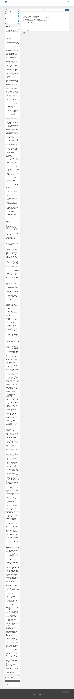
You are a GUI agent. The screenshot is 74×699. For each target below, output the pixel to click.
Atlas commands (13, 95)
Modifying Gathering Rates (11, 428)
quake (17, 487)
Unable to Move (11, 623)
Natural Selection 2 (14, 444)
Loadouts (10, 391)
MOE (16, 430)
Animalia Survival (13, 65)
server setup (12, 538)
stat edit (7, 581)
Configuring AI (15, 170)
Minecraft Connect (16, 420)
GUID (10, 314)
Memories (11, 416)
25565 (8, 29)
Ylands (8, 672)
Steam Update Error (11, 585)
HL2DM (9, 319)
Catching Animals (10, 133)
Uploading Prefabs (8, 635)
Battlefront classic (8, 114)
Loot (11, 394)
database (8, 213)
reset (15, 501)
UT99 (7, 641)
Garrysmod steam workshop (14, 299)
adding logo (12, 46)
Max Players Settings (13, 410)
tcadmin (7, 601)
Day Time (13, 215)
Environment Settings (8, 266)
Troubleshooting (9, 622)
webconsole (7, 660)
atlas (9, 95)
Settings (7, 547)
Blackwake (8, 125)
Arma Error (8, 88)
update (17, 628)
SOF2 (11, 555)
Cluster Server (14, 155)
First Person (10, 280)
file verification (14, 279)
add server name (16, 42)
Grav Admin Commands (14, 308)
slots (14, 554)
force (13, 283)
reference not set (8, 498)
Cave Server (14, 133)
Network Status (27, 4)
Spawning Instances (15, 566)
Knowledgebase (21, 4)
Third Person (10, 612)
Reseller (13, 501)
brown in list (9, 128)
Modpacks (11, 430)
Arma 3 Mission (12, 84)
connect (9, 173)
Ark (17, 66)
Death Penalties (9, 236)
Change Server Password (15, 140)
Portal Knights (9, 483)
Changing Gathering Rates (9, 144)
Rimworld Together (10, 505)
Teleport (14, 603)
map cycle (13, 403)
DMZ (13, 249)
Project (10, 486)
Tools (12, 616)
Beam (14, 115)
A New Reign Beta (10, 38)
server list (14, 530)
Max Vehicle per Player (14, 412)
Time (6, 613)
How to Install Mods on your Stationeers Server (45, 20)
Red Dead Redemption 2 (12, 497)
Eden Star (15, 254)
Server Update (10, 540)
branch (7, 126)
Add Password (12, 42)
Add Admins (14, 41)
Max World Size (12, 413)
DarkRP (16, 211)
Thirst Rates (16, 612)
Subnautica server (13, 592)
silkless (9, 550)
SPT (14, 567)
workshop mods (14, 663)
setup (10, 547)
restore (14, 502)
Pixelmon (10, 474)
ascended (17, 92)
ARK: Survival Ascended (12, 80)
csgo (7, 201)
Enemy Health (10, 261)
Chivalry (8, 149)
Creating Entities (15, 192)
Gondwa (7, 308)
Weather (12, 657)
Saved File (10, 516)
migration (8, 419)
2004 (6, 29)
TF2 (11, 607)
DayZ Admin (9, 218)
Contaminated (13, 181)
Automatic (11, 100)
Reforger (11, 498)
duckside (10, 253)
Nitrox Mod (8, 457)
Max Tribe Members (8, 412)
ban (16, 105)
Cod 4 (15, 159)
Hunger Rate (7, 352)
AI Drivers (9, 60)
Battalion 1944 (12, 110)
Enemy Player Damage (15, 261)
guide (12, 314)
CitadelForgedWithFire (10, 153)
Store (9, 4)
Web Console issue (13, 659)
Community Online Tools (9, 166)
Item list (12, 372)
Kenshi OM (13, 378)
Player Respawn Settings (13, 477)
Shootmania (12, 548)
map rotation (8, 406)
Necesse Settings (13, 453)
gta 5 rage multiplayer (10, 311)
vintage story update (12, 650)
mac (11, 399)
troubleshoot (11, 620)
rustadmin (14, 511)
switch (14, 597)
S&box (13, 512)
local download (13, 391)
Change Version (8, 141)
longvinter (8, 394)
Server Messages (14, 531)
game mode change (10, 291)
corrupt (13, 184)
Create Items (7, 192)
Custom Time (12, 207)
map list (12, 405)
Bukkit (10, 129)
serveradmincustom (8, 542)
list (10, 390)
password (8, 469)
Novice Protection (15, 458)
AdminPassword (12, 57)
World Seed (10, 668)
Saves (7, 518)
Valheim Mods (9, 645)
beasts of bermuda (10, 118)
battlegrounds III (14, 114)
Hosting (12, 322)
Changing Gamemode (12, 143)
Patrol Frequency (8, 470)
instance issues (15, 363)
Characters (12, 145)
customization (7, 210)
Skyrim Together (14, 553)
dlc (11, 249)
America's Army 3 (8, 61)
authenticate (15, 96)
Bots (17, 125)
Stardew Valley (13, 575)
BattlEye (7, 115)
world (9, 664)
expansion (15, 272)
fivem (10, 281)
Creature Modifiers (14, 195)
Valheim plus (15, 645)
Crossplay (11, 196)
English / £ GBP (66, 691)
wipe (16, 661)
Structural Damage (11, 589)
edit (18, 254)
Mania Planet (15, 399)
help (16, 318)
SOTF (15, 558)
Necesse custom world (9, 448)
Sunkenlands (14, 595)
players (7, 479)
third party (7, 612)
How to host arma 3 (12, 341)
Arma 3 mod (10, 85)
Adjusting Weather (9, 50)
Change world (12, 141)
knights (9, 384)
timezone (13, 613)
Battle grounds (15, 113)
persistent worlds (10, 473)
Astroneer (7, 95)
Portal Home (7, 6)
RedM (16, 497)
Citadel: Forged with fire (11, 152)
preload (15, 483)
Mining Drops (7, 421)
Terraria (12, 604)
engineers (11, 263)
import (6, 356)
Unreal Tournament (10, 625)
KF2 (18, 380)
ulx (7, 623)
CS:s (16, 199)
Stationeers (10, 581)
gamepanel (8, 298)
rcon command (15, 494)
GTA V (10, 312)
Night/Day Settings (13, 455)
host (10, 322)
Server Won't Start (8, 541)
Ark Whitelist (7, 80)
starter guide (13, 578)
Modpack (8, 430)
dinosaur (11, 244)
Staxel (16, 581)
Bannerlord (13, 106)
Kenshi (9, 378)
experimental (13, 273)
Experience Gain (8, 273)
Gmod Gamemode (10, 307)
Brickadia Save (14, 126)
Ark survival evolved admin (12, 77)
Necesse (7, 445)
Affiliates (32, 4)
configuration (9, 169)
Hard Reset (13, 315)
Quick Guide (13, 490)
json (13, 377)
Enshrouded (16, 263)
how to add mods (12, 326)
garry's (14, 298)
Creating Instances (8, 194)
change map (13, 136)
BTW (11, 128)
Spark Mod (16, 562)
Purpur (6, 487)
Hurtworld (15, 352)
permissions (11, 472)
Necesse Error (14, 448)
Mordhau (8, 432)
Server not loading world (15, 533)
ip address (9, 370)
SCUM (15, 523)
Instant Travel (10, 365)
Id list (16, 355)
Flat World (10, 283)
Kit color (7, 384)
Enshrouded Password (13, 265)
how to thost (15, 348)
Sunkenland (8, 595)
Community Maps (14, 165)
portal (17, 482)
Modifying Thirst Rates (12, 429)
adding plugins (7, 49)
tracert (8, 618)
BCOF (8, 115)
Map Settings (16, 406)
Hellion (14, 318)
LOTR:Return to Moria (10, 396)
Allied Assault (16, 60)
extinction (10, 274)
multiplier (11, 441)
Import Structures (10, 356)
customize (12, 210)
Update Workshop (11, 631)
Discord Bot (9, 249)
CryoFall (7, 199)
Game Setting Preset (12, 295)
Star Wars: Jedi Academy (9, 574)
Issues (14, 370)
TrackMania (11, 618)
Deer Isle (15, 239)
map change (8, 403)
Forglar (11, 284)
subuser (13, 593)
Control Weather (8, 183)
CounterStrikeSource (10, 190)
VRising (7, 652)
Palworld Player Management (12, 465)
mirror (10, 421)
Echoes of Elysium (15, 253)
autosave (7, 102)
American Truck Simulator (14, 61)
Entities (17, 265)
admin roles (12, 56)
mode (10, 425)
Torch (14, 616)
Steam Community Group (11, 582)
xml (16, 671)
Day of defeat (11, 214)
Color (13, 162)
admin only (7, 53)
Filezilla (17, 279)
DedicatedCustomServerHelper (10, 239)
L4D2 (12, 384)
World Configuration (13, 664)
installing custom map (10, 362)
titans (16, 613)
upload (15, 631)
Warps (11, 653)
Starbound (8, 575)
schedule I (14, 519)
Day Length (12, 213)
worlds (14, 669)
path (12, 469)
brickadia (10, 126)
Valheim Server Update (11, 646)
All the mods (12, 60)
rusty (17, 511)
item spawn (15, 372)
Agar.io (14, 58)
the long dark (15, 609)
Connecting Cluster (15, 176)
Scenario (10, 518)
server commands (11, 526)
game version (10, 296)
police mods (9, 482)
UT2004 (15, 639)
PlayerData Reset (15, 478)
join (16, 374)
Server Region (11, 537)
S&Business (16, 512)
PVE (8, 487)
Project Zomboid (13, 486)
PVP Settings (13, 487)
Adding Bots (17, 45)
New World (11, 454)
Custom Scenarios (8, 207)
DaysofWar (14, 217)
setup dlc (14, 547)
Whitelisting (8, 661)
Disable (7, 247)
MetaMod (11, 417)
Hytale (7, 353)
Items (13, 373)
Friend (17, 286)
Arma (16, 80)
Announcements (14, 4)
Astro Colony (13, 94)
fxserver (14, 287)
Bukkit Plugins (13, 129)
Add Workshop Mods (13, 43)
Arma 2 (7, 81)
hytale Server (8, 355)
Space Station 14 (11, 562)
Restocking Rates (10, 502)
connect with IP (9, 176)
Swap (8, 597)
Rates (9, 494)
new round (7, 454)
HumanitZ (15, 351)
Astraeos (9, 94)
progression (7, 486)
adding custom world (8, 46)
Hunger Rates (11, 352)
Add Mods (8, 42)
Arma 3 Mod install (14, 85)
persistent (7, 473)
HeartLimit (9, 318)
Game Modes (16, 291)
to (11, 615)
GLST (10, 305)
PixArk (7, 474)
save (16, 514)
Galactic (7, 288)
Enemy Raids (7, 262)
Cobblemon (11, 159)
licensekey (14, 387)
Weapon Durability (8, 657)
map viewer (13, 408)
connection (11, 178)
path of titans (15, 469)
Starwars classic (15, 580)
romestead (11, 508)
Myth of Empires (11, 442)
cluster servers (9, 156)
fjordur (7, 283)
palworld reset (7, 466)
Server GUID (11, 530)
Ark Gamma (15, 72)
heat (11, 318)
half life (14, 314)
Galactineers (14, 288)
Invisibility (7, 370)
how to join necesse (10, 342)
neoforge (17, 453)
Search (67, 9)
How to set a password (10, 347)
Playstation (13, 479)
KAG (15, 377)
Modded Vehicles (15, 424)
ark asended (13, 68)
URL (13, 638)
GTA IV (16, 311)
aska (7, 94)
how (8, 324)
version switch (7, 649)
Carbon (12, 132)
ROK (14, 507)
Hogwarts (7, 321)
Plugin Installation (8, 481)
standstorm (7, 570)
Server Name (8, 533)
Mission (17, 421)
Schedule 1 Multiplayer (9, 519)
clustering (12, 158)
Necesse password (11, 450)
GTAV (7, 314)
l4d (10, 384)
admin (13, 50)
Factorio (10, 275)
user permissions (11, 639)
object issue (7, 459)
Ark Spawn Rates (14, 73)
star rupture (11, 570)
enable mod (14, 257)
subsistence (8, 593)
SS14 (13, 568)
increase (7, 359)
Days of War (10, 217)
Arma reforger (13, 88)
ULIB (6, 623)
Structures (15, 589)
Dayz (7, 218)
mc (14, 413)
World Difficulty (9, 665)
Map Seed (13, 406)
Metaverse (14, 417)
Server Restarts (16, 537)
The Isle (10, 609)
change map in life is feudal (12, 137)
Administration (8, 57)
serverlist (12, 542)
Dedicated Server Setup (11, 238)
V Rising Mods (13, 642)
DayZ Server (11, 220)
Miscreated (13, 421)
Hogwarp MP (14, 319)
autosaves (9, 102)
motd (11, 432)
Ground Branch (12, 309)
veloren (12, 648)
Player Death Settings (12, 476)
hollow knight (13, 321)
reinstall (10, 500)
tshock (17, 622)
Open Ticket (7, 686)
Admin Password (12, 53)
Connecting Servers (8, 177)
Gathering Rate (8, 300)
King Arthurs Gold (14, 383)
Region (14, 498)
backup (13, 105)
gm (12, 305)
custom (14, 201)
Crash (13, 191)
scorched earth (9, 522)
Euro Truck (7, 270)
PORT (11, 482)
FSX (11, 287)
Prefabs (13, 483)
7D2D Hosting (16, 37)
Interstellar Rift (10, 369)
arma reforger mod (10, 89)
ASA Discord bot (14, 91)
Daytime (17, 217)
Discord (7, 249)
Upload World (9, 634)
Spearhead (11, 567)
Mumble (17, 441)
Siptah (15, 551)
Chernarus (14, 148)
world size (15, 668)
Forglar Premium (14, 284)
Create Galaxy (16, 191)
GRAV (9, 308)
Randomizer (7, 494)
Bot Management (14, 125)
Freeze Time (14, 286)
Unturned (15, 628)
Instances (7, 365)
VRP (9, 652)
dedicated (7, 237)
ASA (6, 91)
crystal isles (10, 199)
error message (9, 267)
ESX (15, 269)
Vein (10, 648)
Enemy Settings (12, 262)
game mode (14, 290)
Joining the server (11, 377)
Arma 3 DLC (7, 84)
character (9, 145)
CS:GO (14, 199)
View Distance (11, 649)
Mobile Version (8, 423)
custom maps (14, 203)
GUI (8, 314)
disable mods (9, 248)
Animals (7, 66)
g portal (17, 287)
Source (14, 559)
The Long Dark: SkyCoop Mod (12, 611)
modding (8, 425)
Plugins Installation (16, 481)
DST (16, 252)
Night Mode (15, 454)
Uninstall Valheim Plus (13, 624)
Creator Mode (10, 195)
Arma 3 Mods (9, 87)
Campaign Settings (8, 132)
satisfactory (12, 514)
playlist (10, 479)
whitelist (15, 660)
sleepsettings (12, 554)
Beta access (15, 122)
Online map (10, 459)
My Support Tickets (9, 677)
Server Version (16, 540)
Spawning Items (8, 567)
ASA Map (7, 92)
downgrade (7, 252)
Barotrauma (15, 107)
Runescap (7, 509)
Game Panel (7, 292)
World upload (10, 669)
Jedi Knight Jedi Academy (11, 374)
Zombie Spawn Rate (11, 672)
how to (11, 324)
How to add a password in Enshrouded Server (12, 325)
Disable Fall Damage (14, 247)
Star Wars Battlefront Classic (12, 571)
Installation (15, 360)
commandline (10, 163)
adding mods (11, 47)
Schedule (15, 518)
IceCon (12, 355)
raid (15, 493)
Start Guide (14, 577)
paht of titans (9, 463)
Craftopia (10, 191)
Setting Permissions (13, 546)
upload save (13, 632)
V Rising (9, 641)
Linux (9, 390)
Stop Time (11, 588)
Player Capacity (13, 474)
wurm (8, 671)
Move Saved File (15, 440)
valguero (7, 643)
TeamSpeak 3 (10, 603)
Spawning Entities (10, 566)
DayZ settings (11, 233)
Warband (8, 653)
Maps (16, 408)
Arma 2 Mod (14, 81)
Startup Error (9, 580)
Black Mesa (10, 123)
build (14, 128)
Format (7, 286)
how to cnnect (12, 330)
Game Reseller (16, 294)
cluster (10, 155)
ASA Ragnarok (11, 92)
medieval (11, 414)
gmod (7, 307)
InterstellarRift (15, 369)
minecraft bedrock (10, 420)
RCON (12, 494)
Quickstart (10, 491)
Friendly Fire (8, 287)
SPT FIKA (17, 567)
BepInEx (11, 121)
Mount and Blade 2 (10, 436)
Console (10, 180)
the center (15, 607)
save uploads (11, 515)
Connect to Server (11, 174)
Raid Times (17, 493)
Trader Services (9, 619)
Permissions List (16, 472)
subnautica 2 (8, 592)
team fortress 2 (12, 601)
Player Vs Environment (10, 478)
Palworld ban (16, 463)
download (10, 252)
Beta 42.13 (11, 122)
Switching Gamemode (10, 600)
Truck (14, 622)
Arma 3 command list (9, 83)
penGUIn (7, 472)
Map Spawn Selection (8, 408)
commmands (9, 165)
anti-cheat (10, 66)
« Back (23, 32)
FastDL (9, 277)
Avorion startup (15, 103)
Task (16, 600)
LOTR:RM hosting (9, 398)
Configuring (10, 170)
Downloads (7, 682)
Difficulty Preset (11, 243)
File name (12, 278)
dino (8, 244)
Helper (6, 319)
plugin (17, 479)
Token (13, 615)
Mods (14, 430)
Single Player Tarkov (10, 551)
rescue (11, 501)
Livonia (12, 390)
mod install (14, 423)
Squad (7, 568)
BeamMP (16, 115)
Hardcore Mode (9, 317)
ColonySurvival (9, 162)
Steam (6, 582)
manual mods (15, 402)
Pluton (6, 482)
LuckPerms (8, 399)
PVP (10, 487)
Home (6, 4)
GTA (18, 309)
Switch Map (17, 597)
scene (13, 518)
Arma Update (16, 89)
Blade (11, 125)
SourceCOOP (8, 561)
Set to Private (7, 545)
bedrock (7, 121)
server (11, 525)
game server (7, 295)
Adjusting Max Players (12, 49)
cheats (11, 148)
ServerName (15, 542)
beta (9, 122)
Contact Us (36, 4)
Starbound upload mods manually (45, 26)
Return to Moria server (14, 504)
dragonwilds (13, 252)
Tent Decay (9, 604)
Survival (13, 596)
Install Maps (12, 359)
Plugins (12, 481)
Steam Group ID (16, 582)
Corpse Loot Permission (9, 184)
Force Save (15, 283)
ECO (7, 254)
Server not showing (10, 534)
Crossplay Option (13, 198)
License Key (11, 387)
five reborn (13, 280)
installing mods (9, 363)
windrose (13, 661)
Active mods (10, 41)
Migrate (17, 417)
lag (13, 384)
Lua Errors (14, 398)
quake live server (14, 489)
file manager (9, 278)
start (10, 577)
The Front (9, 608)
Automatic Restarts (15, 100)
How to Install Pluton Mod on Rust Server (45, 23)
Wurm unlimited (11, 671)
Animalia (7, 65)
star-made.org (15, 574)
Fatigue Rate (13, 277)
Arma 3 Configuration (15, 83)
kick (6, 381)
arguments (15, 66)
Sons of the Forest (10, 558)
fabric (16, 274)
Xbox (14, 671)
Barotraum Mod (9, 107)
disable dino (9, 247)
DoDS (15, 249)
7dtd (7, 38)
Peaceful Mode (15, 470)
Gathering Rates (12, 300)
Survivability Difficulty (8, 596)
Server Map (8, 531)
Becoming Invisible (16, 119)
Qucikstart (8, 490)
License (9, 387)
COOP (11, 183)
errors (13, 267)
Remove (9, 501)
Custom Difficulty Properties (12, 202)
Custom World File (12, 208)
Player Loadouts (8, 477)
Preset (17, 483)
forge (9, 284)
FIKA (16, 277)
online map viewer (14, 459)
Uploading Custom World (15, 634)
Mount (9, 433)
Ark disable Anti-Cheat (11, 70)
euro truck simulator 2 (11, 270)
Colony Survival (10, 161)
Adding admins (12, 45)
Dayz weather (12, 234)
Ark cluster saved (14, 69)
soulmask (10, 559)
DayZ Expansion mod (14, 218)
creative (12, 194)
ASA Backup (9, 91)
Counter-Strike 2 (13, 187)
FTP (12, 287)
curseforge (10, 201)
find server (7, 280)
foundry (10, 286)
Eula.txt (17, 269)
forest (7, 284)
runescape (9, 509)
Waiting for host (13, 652)
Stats (13, 581)
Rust (12, 511)
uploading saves (9, 636)
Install (9, 359)
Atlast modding (11, 96)
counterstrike (9, 188)
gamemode (14, 296)
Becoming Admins (11, 119)
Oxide (13, 462)
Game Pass (12, 294)
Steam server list (12, 584)
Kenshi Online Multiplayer (11, 380)
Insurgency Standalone (11, 367)
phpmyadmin (15, 473)
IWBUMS (15, 373)
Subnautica (13, 590)
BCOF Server (11, 115)
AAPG (14, 38)
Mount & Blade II (12, 433)
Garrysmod (8, 299)
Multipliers (14, 441)
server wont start (14, 541)
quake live (8, 489)
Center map (10, 134)
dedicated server (12, 237)
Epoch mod (12, 266)
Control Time (16, 181)
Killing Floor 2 (16, 381)
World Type (7, 669)
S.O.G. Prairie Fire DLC (9, 512)
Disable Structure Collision (14, 248)
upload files (8, 632)
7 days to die (11, 29)
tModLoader (8, 615)
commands (14, 163)
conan (13, 166)
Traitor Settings (14, 619)
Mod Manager (10, 424)
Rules (13, 508)
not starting (11, 458)
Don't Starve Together (10, 250)
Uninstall (9, 624)
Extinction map (13, 274)
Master (7, 409)
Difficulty (7, 243)
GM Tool (15, 305)
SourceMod (14, 561)
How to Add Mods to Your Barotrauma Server (45, 17)
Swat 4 (11, 597)
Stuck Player (9, 590)
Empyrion (9, 256)
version (16, 648)
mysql (6, 442)
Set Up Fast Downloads (12, 545)
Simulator (16, 550)
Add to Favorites (8, 43)
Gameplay (12, 298)
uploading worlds (10, 638)
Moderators (14, 425)
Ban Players (8, 106)
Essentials (12, 269)
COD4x (17, 159)
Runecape (16, 508)
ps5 (17, 486)
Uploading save (14, 635)
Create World (11, 192)
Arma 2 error (10, 81)
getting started (9, 304)
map (17, 402)
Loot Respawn (14, 394)
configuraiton (14, 168)
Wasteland (13, 653)
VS (10, 652)
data (17, 211)
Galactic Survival (10, 288)
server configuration (12, 527)
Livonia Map (14, 390)
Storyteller (7, 589)
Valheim (14, 643)
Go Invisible (14, 307)
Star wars (16, 570)
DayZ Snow (14, 233)
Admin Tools (16, 56)
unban (14, 623)
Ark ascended (9, 68)
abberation (8, 39)
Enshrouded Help (8, 265)
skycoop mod (9, 553)
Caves (8, 134)
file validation (10, 279)
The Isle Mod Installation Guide (45, 30)
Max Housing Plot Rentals (11, 409)
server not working (12, 536)
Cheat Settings (7, 148)
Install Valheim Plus (10, 360)
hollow (9, 321)
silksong (12, 550)
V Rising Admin (12, 641)
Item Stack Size (11, 373)
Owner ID (11, 462)
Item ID (9, 372)
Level (7, 387)
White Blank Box (11, 660)
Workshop (10, 663)
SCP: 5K (13, 522)
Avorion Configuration (8, 103)
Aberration (12, 39)
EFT (6, 256)
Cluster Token (14, 156)
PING (17, 473)
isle (12, 370)
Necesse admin (12, 445)
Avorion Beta (16, 102)
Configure (14, 169)
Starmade (8, 577)
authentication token (14, 98)
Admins (16, 57)
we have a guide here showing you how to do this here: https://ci (12, 655)
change (13, 134)
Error (16, 266)
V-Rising (17, 642)
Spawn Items (13, 563)
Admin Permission (10, 54)
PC (10, 470)
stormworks (14, 588)
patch (11, 469)
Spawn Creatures (8, 563)
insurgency (14, 365)
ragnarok (12, 493)
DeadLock (16, 234)
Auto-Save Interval (8, 99)
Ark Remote (10, 73)
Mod (11, 423)
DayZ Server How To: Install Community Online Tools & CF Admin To (12, 232)
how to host (10, 340)
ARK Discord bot (11, 72)
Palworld (13, 463)
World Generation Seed (12, 667)
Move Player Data (10, 440)
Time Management (9, 613)
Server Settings (8, 538)
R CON (9, 493)
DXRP (12, 253)
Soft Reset (14, 555)
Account (66, 4)
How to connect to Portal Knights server (11, 335)
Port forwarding (14, 482)
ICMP (14, 355)
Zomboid (16, 672)
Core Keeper (15, 183)
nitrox (16, 455)
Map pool (15, 405)
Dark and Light (11, 211)
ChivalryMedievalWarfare (12, 151)
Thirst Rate (13, 612)
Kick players (10, 381)
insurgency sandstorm (10, 366)
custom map (8, 203)
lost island (14, 395)
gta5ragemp (15, 312)
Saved (15, 515)
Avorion (13, 102)
